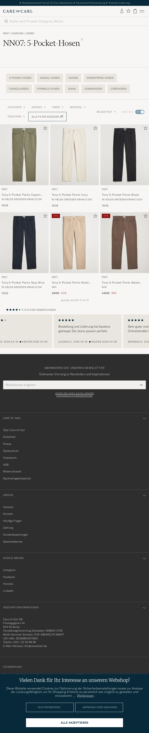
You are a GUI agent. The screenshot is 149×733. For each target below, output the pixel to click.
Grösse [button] (39, 107)
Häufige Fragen (12, 521)
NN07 (6, 33)
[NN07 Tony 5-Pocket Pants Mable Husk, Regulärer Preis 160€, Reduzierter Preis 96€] (124, 253)
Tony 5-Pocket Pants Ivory (70, 194)
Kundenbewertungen (15, 534)
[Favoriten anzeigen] (128, 11)
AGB (6, 464)
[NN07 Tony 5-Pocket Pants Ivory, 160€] (74, 166)
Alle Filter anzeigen (47, 116)
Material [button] (78, 107)
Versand (8, 507)
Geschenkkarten (13, 541)
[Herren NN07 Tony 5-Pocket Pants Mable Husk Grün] (124, 242)
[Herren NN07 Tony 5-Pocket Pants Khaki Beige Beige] (74, 242)
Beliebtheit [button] (106, 111)
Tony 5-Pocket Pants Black (120, 194)
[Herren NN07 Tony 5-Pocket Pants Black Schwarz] (124, 154)
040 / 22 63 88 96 (24, 642)
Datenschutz (10, 451)
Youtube (8, 584)
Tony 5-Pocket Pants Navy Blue (23, 282)
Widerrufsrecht (12, 471)
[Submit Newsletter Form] (141, 385)
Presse (7, 444)
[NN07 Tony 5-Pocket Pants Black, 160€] (124, 166)
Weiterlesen (85, 695)
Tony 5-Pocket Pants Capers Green (21, 195)
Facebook (9, 577)
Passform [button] (16, 116)
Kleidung (17, 33)
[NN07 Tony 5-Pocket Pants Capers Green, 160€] (24, 166)
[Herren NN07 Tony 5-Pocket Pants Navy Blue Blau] (24, 242)
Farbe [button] (58, 107)
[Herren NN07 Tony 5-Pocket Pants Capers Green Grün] (24, 154)
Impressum (10, 457)
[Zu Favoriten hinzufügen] (44, 129)
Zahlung (8, 527)
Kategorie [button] (16, 107)
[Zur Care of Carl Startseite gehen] (18, 11)
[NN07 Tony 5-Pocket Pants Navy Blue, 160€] (24, 253)
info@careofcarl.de (35, 646)
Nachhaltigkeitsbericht (17, 478)
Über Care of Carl (14, 430)
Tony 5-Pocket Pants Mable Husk (121, 283)
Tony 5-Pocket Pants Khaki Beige (70, 283)
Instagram (9, 570)
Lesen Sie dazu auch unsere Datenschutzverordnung (74, 394)
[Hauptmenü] (142, 11)
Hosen (30, 33)
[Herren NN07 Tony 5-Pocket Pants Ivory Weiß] (74, 154)
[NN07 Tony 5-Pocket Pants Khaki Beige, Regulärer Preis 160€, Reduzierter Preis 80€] (74, 253)
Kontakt (8, 514)
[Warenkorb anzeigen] (135, 11)
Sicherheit (9, 437)
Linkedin (8, 591)
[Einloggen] (121, 11)
